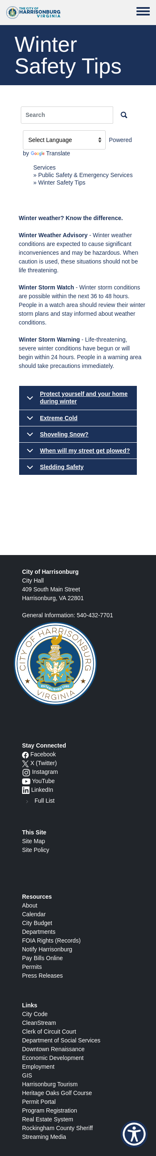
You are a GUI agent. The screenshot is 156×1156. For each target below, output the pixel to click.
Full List (44, 800)
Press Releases (42, 975)
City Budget (37, 923)
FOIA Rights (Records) (51, 940)
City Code (34, 1014)
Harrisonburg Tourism (50, 1084)
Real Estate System (47, 1119)
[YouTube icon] (26, 781)
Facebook (43, 754)
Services (44, 167)
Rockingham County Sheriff (57, 1128)
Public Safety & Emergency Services (85, 175)
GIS (27, 1075)
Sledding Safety (54, 469)
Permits (32, 966)
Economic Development (53, 1058)
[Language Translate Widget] (64, 140)
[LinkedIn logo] (26, 789)
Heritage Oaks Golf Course (57, 1093)
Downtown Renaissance (53, 1049)
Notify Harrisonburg (47, 949)
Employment (38, 1066)
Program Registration (49, 1110)
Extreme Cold (50, 420)
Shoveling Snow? (56, 437)
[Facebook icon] (25, 754)
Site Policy (35, 850)
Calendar (34, 914)
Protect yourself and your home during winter (76, 400)
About (29, 905)
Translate (50, 153)
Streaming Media (44, 1136)
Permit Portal (39, 1101)
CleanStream (39, 1022)
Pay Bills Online (42, 958)
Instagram (45, 771)
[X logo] (25, 763)
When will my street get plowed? (77, 453)
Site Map (33, 841)
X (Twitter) (43, 763)
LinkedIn (42, 789)
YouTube (43, 781)
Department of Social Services (61, 1040)
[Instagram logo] (26, 771)
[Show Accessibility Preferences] (134, 1134)
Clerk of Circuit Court (49, 1031)
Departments (38, 931)
